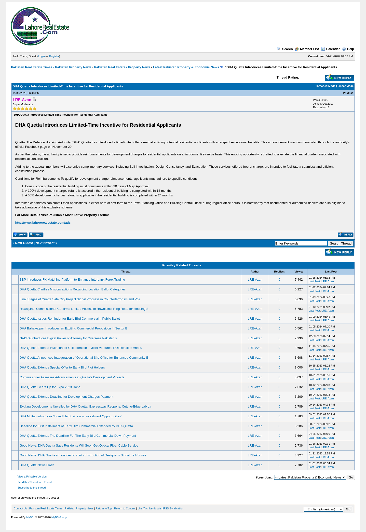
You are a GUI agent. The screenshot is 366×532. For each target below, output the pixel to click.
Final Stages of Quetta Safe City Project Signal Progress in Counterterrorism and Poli (80, 299)
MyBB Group (59, 517)
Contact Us (20, 508)
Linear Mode (345, 85)
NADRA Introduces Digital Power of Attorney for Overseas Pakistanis (68, 338)
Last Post (314, 281)
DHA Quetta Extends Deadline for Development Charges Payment (66, 396)
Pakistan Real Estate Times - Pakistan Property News (51, 67)
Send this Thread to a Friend (34, 482)
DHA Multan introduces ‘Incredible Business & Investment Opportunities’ (71, 416)
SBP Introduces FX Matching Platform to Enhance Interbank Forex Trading (72, 279)
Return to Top (104, 508)
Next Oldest (24, 243)
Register (54, 56)
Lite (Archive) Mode (149, 508)
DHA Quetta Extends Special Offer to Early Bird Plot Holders (62, 367)
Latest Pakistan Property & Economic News (186, 67)
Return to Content (125, 508)
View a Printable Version (32, 476)
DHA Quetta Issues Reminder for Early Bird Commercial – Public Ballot (70, 318)
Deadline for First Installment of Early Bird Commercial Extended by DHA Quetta (76, 426)
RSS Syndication (173, 508)
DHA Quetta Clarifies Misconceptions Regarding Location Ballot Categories (73, 289)
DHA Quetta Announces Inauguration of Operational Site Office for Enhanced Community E (84, 357)
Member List (307, 49)
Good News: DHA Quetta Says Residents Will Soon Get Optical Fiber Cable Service (79, 445)
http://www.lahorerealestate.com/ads (43, 222)
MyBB (29, 517)
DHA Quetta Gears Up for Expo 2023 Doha (50, 387)
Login (41, 56)
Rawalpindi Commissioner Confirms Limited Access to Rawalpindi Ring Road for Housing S (84, 309)
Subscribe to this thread (31, 487)
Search (285, 49)
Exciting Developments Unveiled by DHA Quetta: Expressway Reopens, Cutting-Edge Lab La (85, 406)
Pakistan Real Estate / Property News (122, 67)
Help (348, 49)
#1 (352, 93)
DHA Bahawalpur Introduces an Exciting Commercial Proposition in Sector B (73, 328)
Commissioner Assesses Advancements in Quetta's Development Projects (72, 377)
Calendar (330, 49)
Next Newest (45, 243)
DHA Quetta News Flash (37, 465)
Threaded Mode (325, 85)
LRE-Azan (255, 279)
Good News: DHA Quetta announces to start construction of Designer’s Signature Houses (83, 455)
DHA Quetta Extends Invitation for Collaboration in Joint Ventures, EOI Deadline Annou (81, 348)
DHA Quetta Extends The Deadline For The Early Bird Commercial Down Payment (78, 435)
